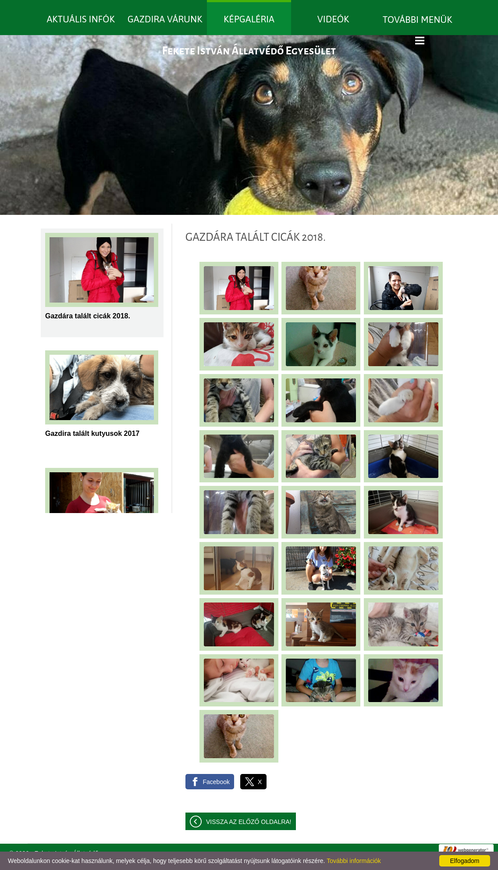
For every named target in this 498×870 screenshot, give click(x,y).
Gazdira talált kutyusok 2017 (92, 433)
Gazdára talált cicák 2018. (87, 316)
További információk (354, 860)
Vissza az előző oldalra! (249, 821)
